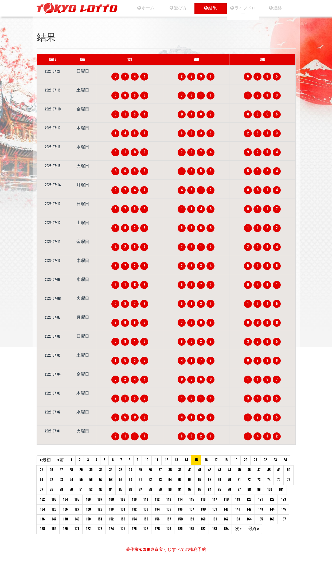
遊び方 (177, 8)
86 (130, 489)
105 (76, 499)
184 (226, 528)
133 (145, 509)
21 (255, 460)
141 (237, 509)
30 (90, 469)
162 (226, 519)
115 (191, 499)
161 (214, 519)
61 (140, 479)
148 (65, 519)
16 (206, 460)
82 (90, 489)
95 (219, 489)
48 (268, 469)
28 (71, 469)
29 (81, 469)
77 (41, 489)
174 (111, 528)
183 (214, 528)
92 (189, 489)
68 (209, 479)
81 (81, 489)
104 (65, 499)
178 (157, 528)
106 (88, 499)
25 (41, 469)
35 (140, 469)
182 (203, 528)
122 (271, 499)
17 (215, 460)
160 (203, 519)
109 (122, 499)
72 (249, 479)
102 (42, 499)
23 (275, 460)
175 (122, 528)
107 (99, 499)
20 (245, 460)
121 (260, 499)
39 (179, 469)
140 (226, 509)
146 (42, 519)
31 (100, 469)
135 (168, 509)
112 (157, 499)
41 (199, 469)
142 (249, 509)
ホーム (143, 8)
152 (111, 519)
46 (249, 469)
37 (160, 469)
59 (120, 479)
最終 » (253, 528)
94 (209, 489)
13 (176, 460)
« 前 (60, 460)
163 (237, 519)
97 (239, 489)
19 (235, 460)
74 (268, 479)
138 (203, 509)
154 (134, 519)
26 (51, 469)
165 (260, 519)
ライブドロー (244, 11)
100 (269, 489)
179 (168, 528)
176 (134, 528)
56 (90, 479)
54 (71, 479)
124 (42, 509)
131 (122, 509)
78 (51, 489)
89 (160, 489)
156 (157, 519)
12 (166, 460)
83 (100, 489)
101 (281, 489)
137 (191, 509)
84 (110, 489)
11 (156, 460)
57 (100, 479)
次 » (238, 528)
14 (186, 460)
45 (239, 469)
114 (180, 499)
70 (229, 479)
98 (249, 489)
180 (180, 528)
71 (239, 479)
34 (130, 469)
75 (278, 479)
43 (219, 469)
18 (225, 460)
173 (99, 528)
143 (260, 509)
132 (134, 509)
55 (81, 479)
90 (169, 489)
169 (53, 528)
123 (283, 499)
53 (61, 479)
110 (134, 499)
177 (145, 528)
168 (42, 528)
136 (180, 509)
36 (150, 469)
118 (226, 499)
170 (65, 528)
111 (145, 499)
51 (41, 479)
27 (61, 469)
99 (258, 489)
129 (99, 509)
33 (120, 469)
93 (199, 489)
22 (265, 460)
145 (283, 509)
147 (53, 519)
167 (283, 519)
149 (76, 519)
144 (271, 509)
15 (196, 460)
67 (199, 479)
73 (258, 479)
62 (150, 479)
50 (288, 469)
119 (237, 499)
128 (88, 509)
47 (258, 469)
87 (140, 489)
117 (214, 499)
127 (76, 509)
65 (179, 479)
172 (88, 528)
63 (160, 479)
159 (191, 519)
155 (145, 519)
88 (150, 489)
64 (169, 479)
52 (51, 479)
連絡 (278, 8)
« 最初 (45, 460)
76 (288, 479)
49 (278, 469)
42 (209, 469)
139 (214, 509)
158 (180, 519)
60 (130, 479)
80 (71, 489)
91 (179, 489)
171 (76, 528)
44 (229, 469)
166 (271, 519)
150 (88, 519)
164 (249, 519)
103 (53, 499)
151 (99, 519)
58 (110, 479)
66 (189, 479)
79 (61, 489)
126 (65, 509)
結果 (210, 8)
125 (53, 509)
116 (203, 499)
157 (168, 519)
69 (219, 479)
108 (111, 499)
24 (285, 460)
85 (120, 489)
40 (189, 469)
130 (111, 509)
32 (110, 469)
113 (168, 499)
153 (122, 519)
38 (169, 469)
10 (146, 460)
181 (191, 528)
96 (229, 489)
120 (249, 499)
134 (157, 509)
